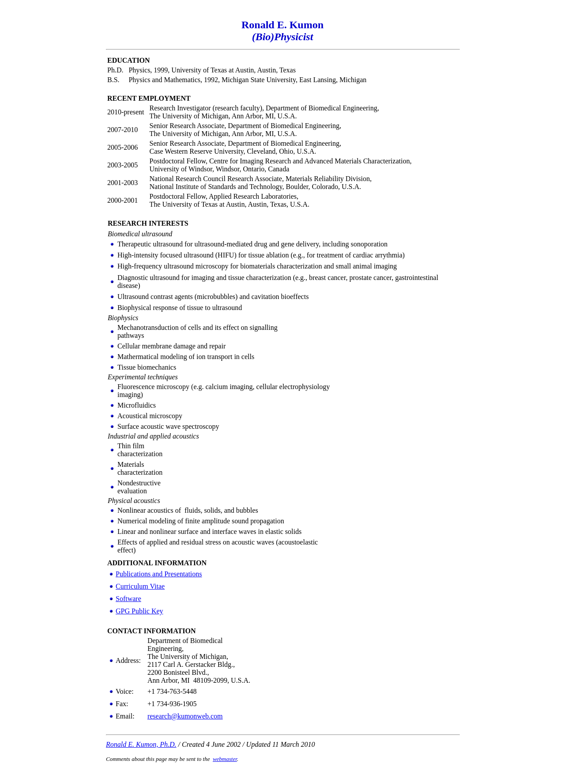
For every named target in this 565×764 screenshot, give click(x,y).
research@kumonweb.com (185, 716)
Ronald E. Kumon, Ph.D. (141, 744)
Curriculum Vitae (140, 586)
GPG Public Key (139, 611)
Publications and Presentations (159, 574)
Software (128, 598)
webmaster (225, 759)
